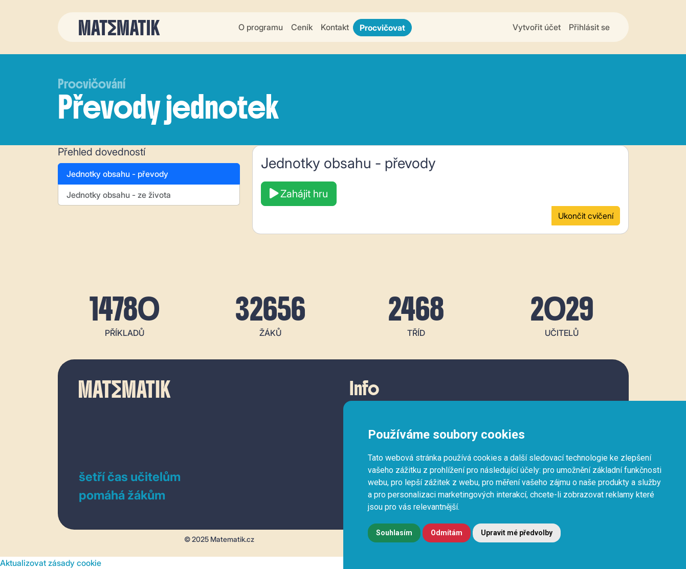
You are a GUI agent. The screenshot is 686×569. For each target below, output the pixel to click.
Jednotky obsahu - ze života (119, 195)
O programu (260, 27)
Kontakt (335, 27)
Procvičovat (382, 27)
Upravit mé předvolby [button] (516, 533)
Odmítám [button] (446, 533)
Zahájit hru (299, 194)
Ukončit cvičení (585, 216)
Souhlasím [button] (394, 533)
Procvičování (91, 84)
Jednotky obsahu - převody (117, 174)
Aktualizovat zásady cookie (50, 563)
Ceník (302, 27)
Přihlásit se (589, 27)
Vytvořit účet (537, 27)
